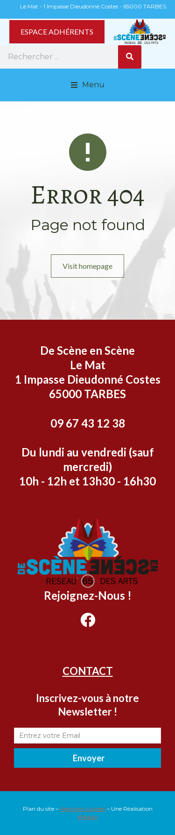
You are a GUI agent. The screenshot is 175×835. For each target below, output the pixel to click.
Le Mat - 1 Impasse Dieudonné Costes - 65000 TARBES (93, 6)
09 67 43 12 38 (87, 423)
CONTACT (88, 671)
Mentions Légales (82, 808)
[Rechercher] (129, 57)
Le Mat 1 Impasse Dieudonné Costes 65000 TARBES (88, 379)
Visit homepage (87, 265)
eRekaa (88, 816)
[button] (88, 85)
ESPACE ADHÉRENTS (57, 31)
